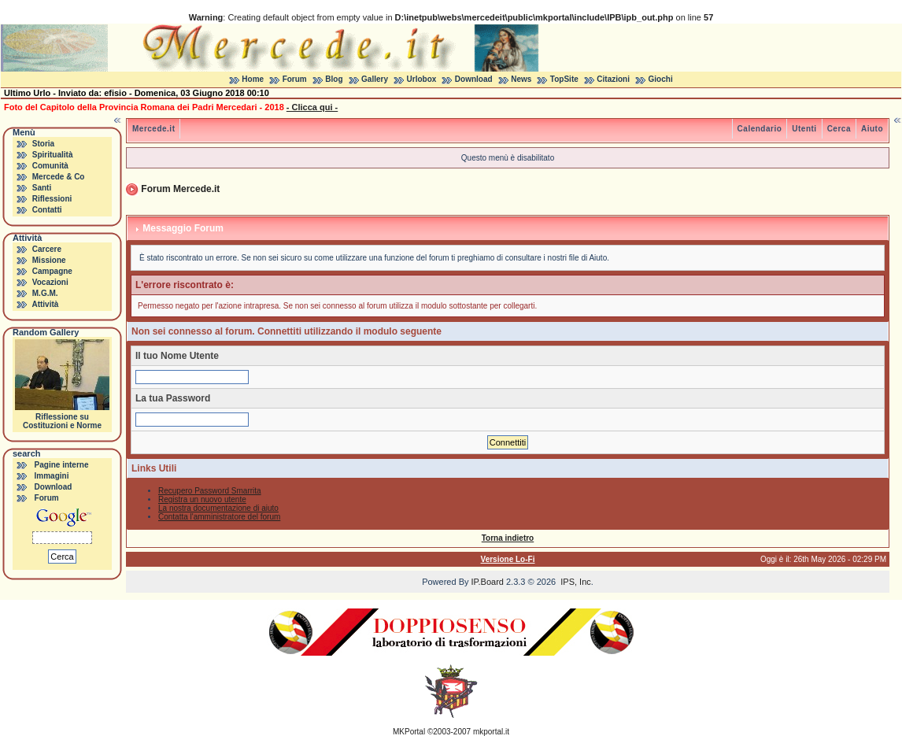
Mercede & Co (58, 176)
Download (474, 79)
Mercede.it (153, 128)
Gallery (374, 79)
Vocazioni (50, 282)
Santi (41, 187)
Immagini (52, 475)
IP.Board (487, 581)
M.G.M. (45, 293)
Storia (43, 143)
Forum (295, 79)
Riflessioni (52, 198)
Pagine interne (62, 464)
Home (253, 79)
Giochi (661, 79)
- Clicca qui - (312, 107)
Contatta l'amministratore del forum (219, 516)
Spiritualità (52, 154)
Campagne (52, 271)
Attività (44, 304)
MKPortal (409, 731)
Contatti (47, 209)
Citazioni (613, 79)
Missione (49, 260)
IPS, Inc (575, 581)
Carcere (46, 249)
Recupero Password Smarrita (209, 490)
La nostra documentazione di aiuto (218, 508)
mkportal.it (491, 731)
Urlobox (422, 79)
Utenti (804, 128)
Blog (333, 79)
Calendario (759, 128)
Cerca (839, 128)
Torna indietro (508, 538)
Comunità (50, 165)
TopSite (564, 79)
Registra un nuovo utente (202, 499)
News (521, 79)
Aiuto (872, 128)
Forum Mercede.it (180, 188)
